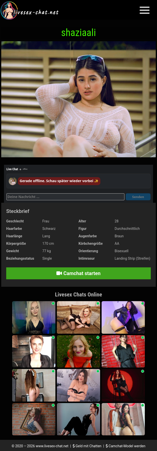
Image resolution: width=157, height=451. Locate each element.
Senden (138, 197)
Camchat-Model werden (126, 446)
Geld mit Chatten (87, 446)
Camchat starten (78, 273)
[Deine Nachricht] (65, 196)
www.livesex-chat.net (52, 446)
